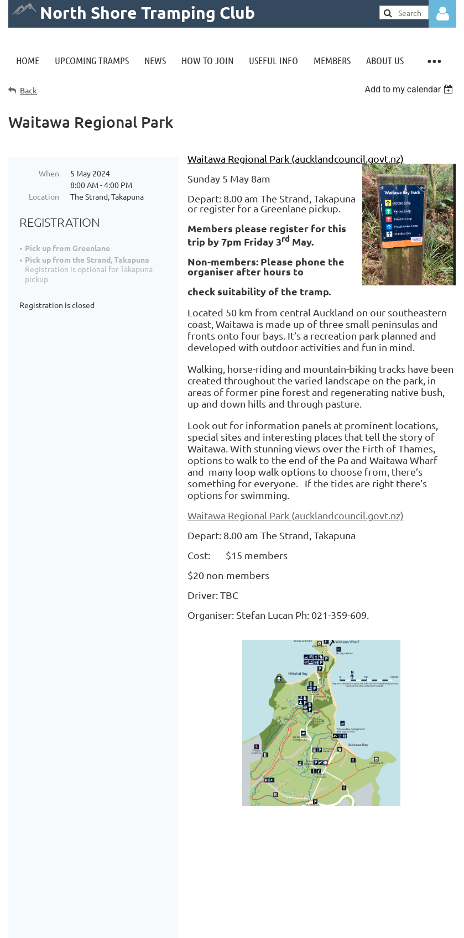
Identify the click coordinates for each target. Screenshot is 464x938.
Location (44, 196)
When (49, 173)
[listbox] (410, 89)
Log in (442, 14)
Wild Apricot (323, 924)
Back (28, 90)
